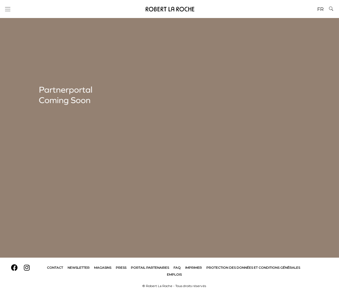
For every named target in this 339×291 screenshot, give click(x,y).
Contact (55, 268)
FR (320, 9)
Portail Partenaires (150, 268)
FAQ (177, 268)
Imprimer (193, 268)
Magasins (102, 268)
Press (121, 268)
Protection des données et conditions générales (253, 268)
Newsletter (79, 268)
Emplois (174, 274)
